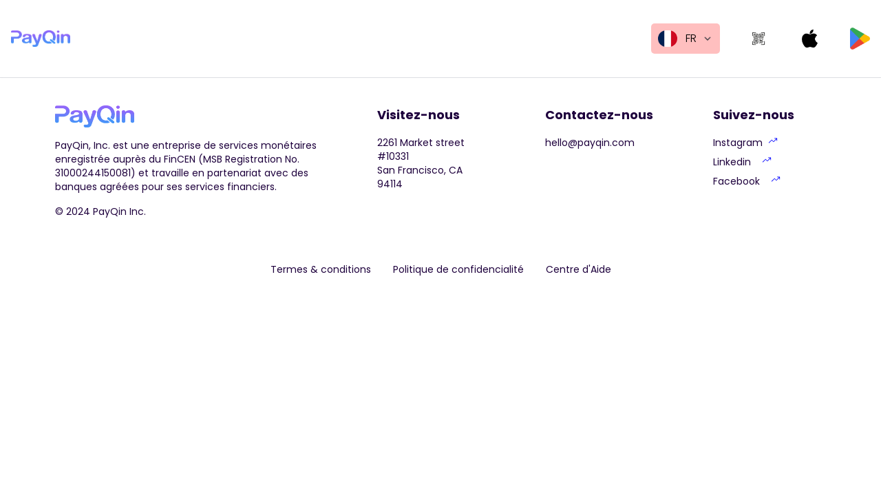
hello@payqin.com (590, 142)
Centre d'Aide (578, 269)
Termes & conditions (320, 269)
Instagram (745, 142)
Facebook (747, 181)
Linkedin (742, 162)
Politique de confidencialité (458, 269)
